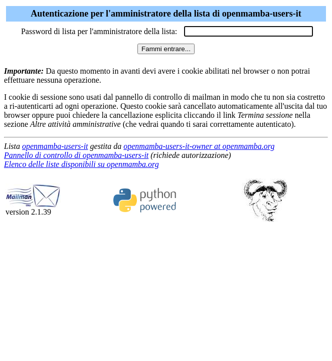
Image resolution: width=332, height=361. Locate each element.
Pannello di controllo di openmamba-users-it (76, 155)
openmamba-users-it (55, 146)
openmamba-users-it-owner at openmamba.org (198, 146)
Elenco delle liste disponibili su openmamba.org (81, 164)
